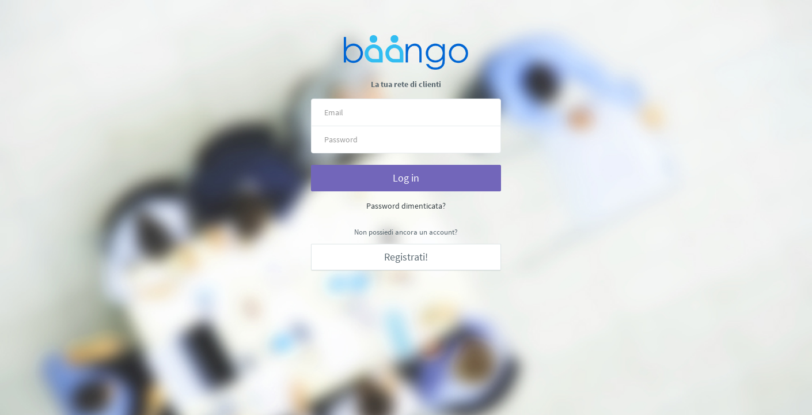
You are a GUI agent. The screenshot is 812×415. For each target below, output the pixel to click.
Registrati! (406, 256)
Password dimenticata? (406, 206)
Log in (406, 177)
